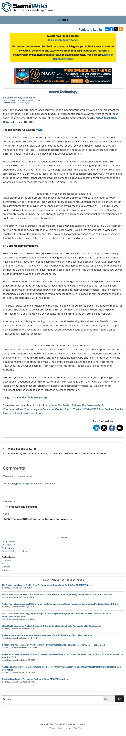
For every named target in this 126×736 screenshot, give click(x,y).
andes (27, 454)
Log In (97, 29)
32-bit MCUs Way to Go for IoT (19, 97)
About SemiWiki (75, 728)
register (17, 483)
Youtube (6, 570)
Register (84, 29)
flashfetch (39, 454)
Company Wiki (8, 541)
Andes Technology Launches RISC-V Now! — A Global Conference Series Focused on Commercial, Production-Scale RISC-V (60, 604)
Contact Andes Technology (14, 551)
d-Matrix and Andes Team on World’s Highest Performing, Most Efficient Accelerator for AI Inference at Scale (53, 645)
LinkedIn (6, 566)
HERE (39, 129)
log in (27, 483)
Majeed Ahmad (11, 100)
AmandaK (14, 588)
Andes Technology (20, 103)
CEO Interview (8, 545)
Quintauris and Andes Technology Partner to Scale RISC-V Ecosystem (35, 679)
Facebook (6, 560)
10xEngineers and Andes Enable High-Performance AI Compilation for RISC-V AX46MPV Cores (47, 585)
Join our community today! (63, 40)
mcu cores (82, 454)
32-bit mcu (14, 454)
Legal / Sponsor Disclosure (55, 728)
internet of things (61, 454)
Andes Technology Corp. (33, 397)
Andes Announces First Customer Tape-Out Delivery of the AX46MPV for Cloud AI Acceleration (47, 635)
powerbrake (98, 454)
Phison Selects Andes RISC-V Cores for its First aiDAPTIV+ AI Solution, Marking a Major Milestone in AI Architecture (57, 594)
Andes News (8, 548)
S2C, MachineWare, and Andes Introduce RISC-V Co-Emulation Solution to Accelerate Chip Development (51, 626)
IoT (30, 103)
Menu (63, 19)
